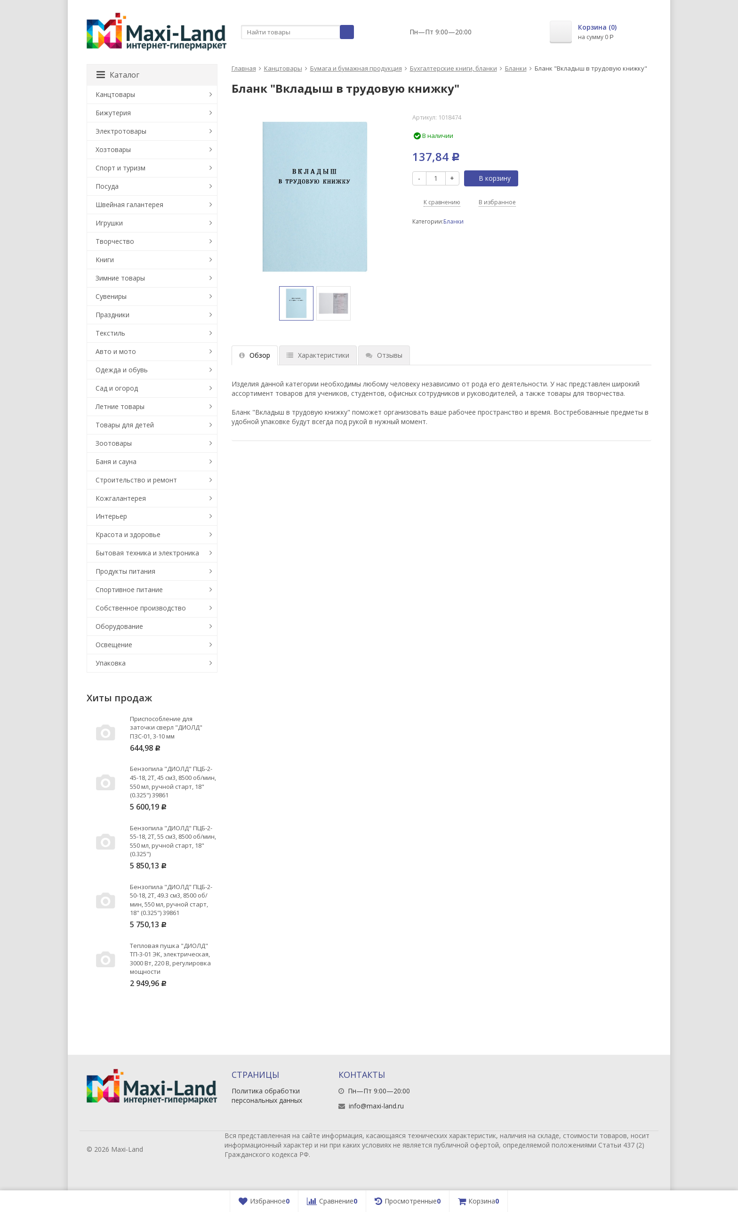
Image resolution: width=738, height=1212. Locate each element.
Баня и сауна (116, 461)
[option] (296, 303)
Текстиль (110, 333)
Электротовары (121, 131)
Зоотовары (114, 443)
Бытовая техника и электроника (147, 552)
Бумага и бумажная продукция (356, 68)
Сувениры (111, 296)
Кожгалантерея (121, 498)
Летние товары (120, 406)
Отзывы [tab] (384, 355)
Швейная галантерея (129, 204)
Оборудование (119, 626)
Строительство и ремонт (136, 479)
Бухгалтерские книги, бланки (453, 68)
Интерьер (111, 516)
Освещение (114, 644)
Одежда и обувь (122, 369)
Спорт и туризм (120, 167)
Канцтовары (283, 68)
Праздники (112, 314)
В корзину (489, 178)
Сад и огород (117, 388)
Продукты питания (125, 571)
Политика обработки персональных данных (267, 1095)
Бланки (516, 68)
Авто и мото (116, 351)
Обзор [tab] (254, 355)
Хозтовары (113, 149)
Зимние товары (120, 277)
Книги (105, 259)
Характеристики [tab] (318, 355)
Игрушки (109, 222)
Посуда (107, 186)
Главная (244, 68)
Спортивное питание (129, 589)
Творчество (115, 241)
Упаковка (111, 662)
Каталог (117, 75)
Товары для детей (125, 424)
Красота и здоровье (128, 534)
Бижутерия (113, 112)
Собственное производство (141, 607)
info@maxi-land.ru (376, 1105)
